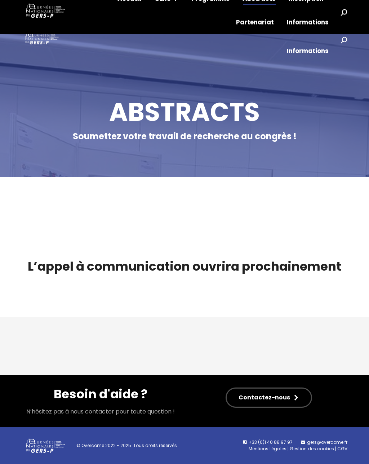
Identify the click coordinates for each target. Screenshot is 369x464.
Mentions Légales (267, 449)
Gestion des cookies (312, 449)
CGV (342, 449)
